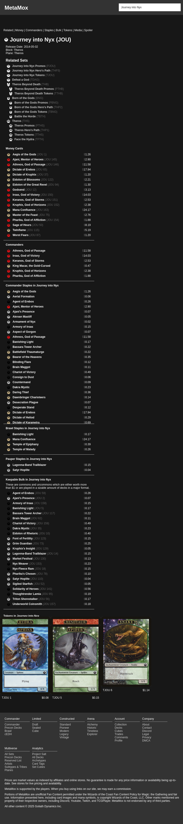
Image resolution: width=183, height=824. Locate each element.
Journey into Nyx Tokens (33, 75)
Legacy (64, 734)
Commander (12, 724)
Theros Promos (29, 125)
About (145, 724)
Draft (35, 724)
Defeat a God (25, 79)
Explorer (92, 734)
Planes (9, 770)
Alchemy (92, 724)
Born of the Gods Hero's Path (38, 107)
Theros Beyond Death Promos (39, 89)
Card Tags (38, 763)
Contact (147, 727)
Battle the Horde (29, 116)
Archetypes (39, 760)
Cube (35, 731)
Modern (64, 731)
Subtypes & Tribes (16, 767)
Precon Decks (13, 727)
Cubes (119, 731)
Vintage (64, 737)
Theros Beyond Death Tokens (38, 93)
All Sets (9, 754)
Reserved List (13, 760)
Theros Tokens (29, 134)
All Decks (38, 757)
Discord (147, 731)
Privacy (146, 737)
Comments (121, 737)
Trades (119, 734)
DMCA (146, 740)
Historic (91, 727)
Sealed (36, 727)
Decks (118, 727)
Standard (65, 724)
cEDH (8, 734)
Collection (121, 724)
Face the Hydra (29, 139)
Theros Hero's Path (31, 130)
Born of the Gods (27, 98)
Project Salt (39, 754)
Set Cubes (38, 767)
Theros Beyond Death (30, 84)
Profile (118, 740)
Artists (8, 763)
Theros (18, 50)
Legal (145, 734)
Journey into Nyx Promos (33, 66)
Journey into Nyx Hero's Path (36, 70)
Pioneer (64, 727)
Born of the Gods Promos (36, 102)
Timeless (92, 731)
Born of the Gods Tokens (35, 111)
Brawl (8, 731)
